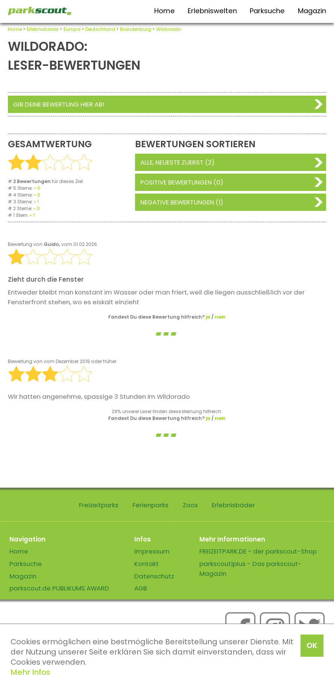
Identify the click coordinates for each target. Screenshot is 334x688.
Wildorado (168, 29)
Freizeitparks (98, 505)
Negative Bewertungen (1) (181, 202)
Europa (72, 29)
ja (208, 317)
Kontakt (146, 563)
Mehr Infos (30, 672)
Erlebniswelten (212, 10)
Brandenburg (135, 29)
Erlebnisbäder (43, 29)
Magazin (312, 10)
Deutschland (100, 29)
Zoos (190, 505)
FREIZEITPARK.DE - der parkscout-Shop (258, 551)
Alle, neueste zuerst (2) (177, 162)
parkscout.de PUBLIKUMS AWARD (59, 588)
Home (164, 10)
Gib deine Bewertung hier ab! (58, 104)
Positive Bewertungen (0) (181, 182)
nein (220, 317)
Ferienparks (150, 505)
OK (312, 645)
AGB (140, 588)
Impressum (152, 551)
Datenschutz (154, 576)
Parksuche (267, 10)
